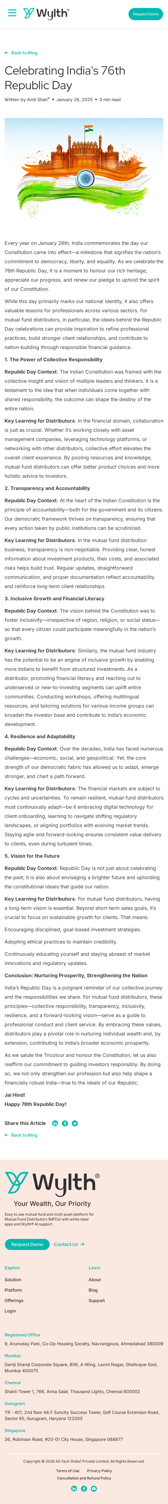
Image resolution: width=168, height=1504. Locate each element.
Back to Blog (21, 52)
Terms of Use (67, 1470)
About (95, 1279)
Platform (13, 1290)
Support (97, 1300)
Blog (93, 1290)
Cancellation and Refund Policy (84, 1478)
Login (10, 1310)
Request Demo (145, 14)
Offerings (14, 1300)
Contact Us (69, 1244)
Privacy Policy (99, 1470)
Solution (13, 1279)
